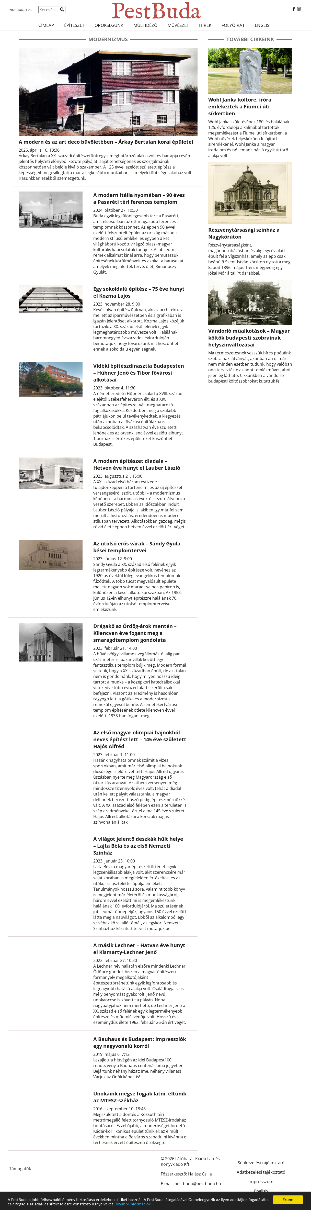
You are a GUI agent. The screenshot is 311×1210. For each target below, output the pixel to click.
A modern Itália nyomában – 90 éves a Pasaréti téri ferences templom (139, 198)
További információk (133, 1204)
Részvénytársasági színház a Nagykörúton (244, 233)
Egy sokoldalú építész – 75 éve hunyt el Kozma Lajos (139, 292)
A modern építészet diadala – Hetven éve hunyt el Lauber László (136, 464)
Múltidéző (145, 25)
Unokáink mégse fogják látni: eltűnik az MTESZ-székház (139, 1097)
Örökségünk (109, 25)
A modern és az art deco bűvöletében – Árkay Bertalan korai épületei (106, 141)
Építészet (74, 25)
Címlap (46, 25)
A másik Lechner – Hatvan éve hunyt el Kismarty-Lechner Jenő (139, 949)
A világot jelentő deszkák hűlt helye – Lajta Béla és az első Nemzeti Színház (138, 845)
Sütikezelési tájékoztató (261, 1163)
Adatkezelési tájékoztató (261, 1172)
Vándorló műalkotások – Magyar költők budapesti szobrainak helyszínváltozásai (249, 337)
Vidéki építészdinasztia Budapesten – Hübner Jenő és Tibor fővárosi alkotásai (138, 372)
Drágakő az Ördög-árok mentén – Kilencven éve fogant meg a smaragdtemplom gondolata (135, 633)
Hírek (205, 25)
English (264, 25)
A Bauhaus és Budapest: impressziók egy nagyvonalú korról (139, 1042)
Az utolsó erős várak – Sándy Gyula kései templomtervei (136, 547)
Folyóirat (233, 25)
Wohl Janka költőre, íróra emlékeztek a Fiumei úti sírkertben (239, 106)
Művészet (178, 25)
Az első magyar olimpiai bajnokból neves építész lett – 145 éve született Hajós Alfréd (139, 739)
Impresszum (260, 1181)
